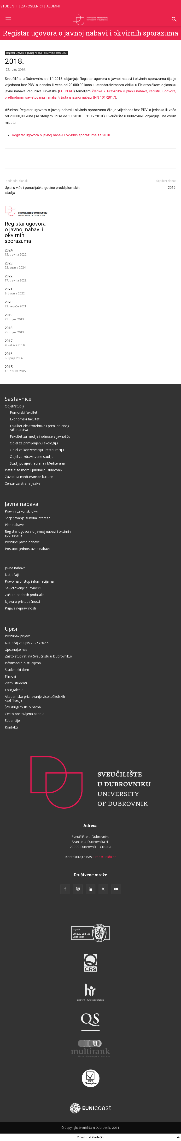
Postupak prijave (18, 636)
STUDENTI (8, 6)
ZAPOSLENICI (32, 6)
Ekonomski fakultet (25, 419)
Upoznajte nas (16, 649)
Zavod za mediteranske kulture (29, 476)
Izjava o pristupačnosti (22, 601)
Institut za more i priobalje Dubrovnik (33, 470)
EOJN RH (66, 91)
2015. (9, 367)
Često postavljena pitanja (24, 713)
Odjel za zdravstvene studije (31, 456)
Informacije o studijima (23, 663)
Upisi (11, 628)
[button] (8, 19)
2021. (9, 289)
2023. (9, 263)
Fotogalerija (14, 689)
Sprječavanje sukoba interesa (27, 518)
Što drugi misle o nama (23, 707)
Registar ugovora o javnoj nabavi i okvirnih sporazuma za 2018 (61, 135)
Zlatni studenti (16, 683)
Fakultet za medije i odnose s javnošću (40, 436)
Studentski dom (17, 669)
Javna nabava (21, 503)
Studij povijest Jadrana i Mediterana (37, 463)
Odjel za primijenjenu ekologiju (34, 443)
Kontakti (11, 727)
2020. (9, 302)
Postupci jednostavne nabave (28, 548)
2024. (9, 250)
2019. (172, 187)
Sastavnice (18, 398)
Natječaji (12, 574)
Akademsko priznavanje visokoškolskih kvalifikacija (35, 698)
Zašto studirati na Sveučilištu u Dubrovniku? (38, 656)
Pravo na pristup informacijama (29, 581)
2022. (9, 276)
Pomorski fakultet (23, 412)
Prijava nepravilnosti (20, 608)
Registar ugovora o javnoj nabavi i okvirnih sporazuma (90, 33)
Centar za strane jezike (22, 483)
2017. (9, 341)
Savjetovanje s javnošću (23, 588)
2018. (9, 328)
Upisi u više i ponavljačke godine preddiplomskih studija (42, 190)
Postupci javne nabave (22, 542)
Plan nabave (14, 524)
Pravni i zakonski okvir (22, 511)
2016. (9, 354)
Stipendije (12, 720)
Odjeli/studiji (14, 406)
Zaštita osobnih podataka (25, 594)
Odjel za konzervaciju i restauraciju (37, 450)
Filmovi (10, 676)
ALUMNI (53, 6)
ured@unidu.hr (104, 856)
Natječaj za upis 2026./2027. (27, 642)
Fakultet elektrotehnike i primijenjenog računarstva (39, 428)
